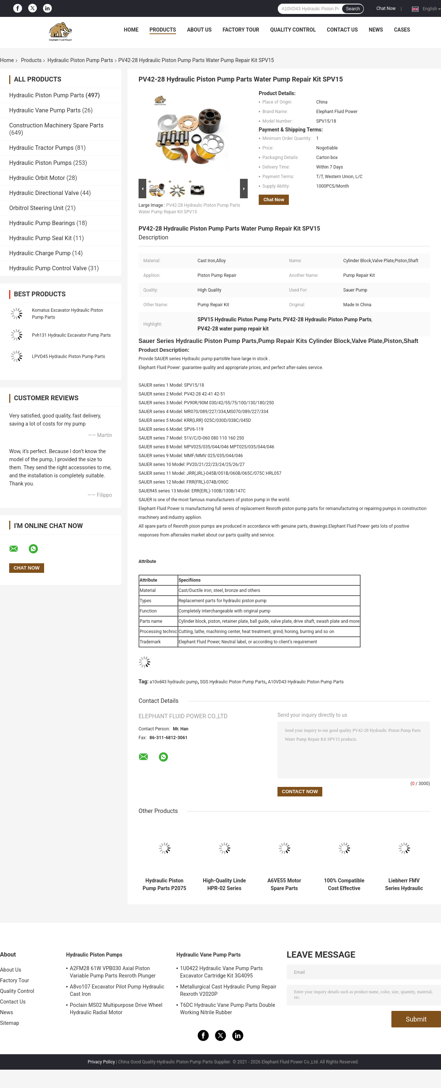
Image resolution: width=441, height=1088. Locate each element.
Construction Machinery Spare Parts (56, 125)
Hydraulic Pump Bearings (42, 223)
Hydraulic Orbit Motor (37, 177)
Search (353, 8)
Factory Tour (241, 30)
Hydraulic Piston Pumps (40, 162)
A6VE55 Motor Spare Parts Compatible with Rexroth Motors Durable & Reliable (284, 885)
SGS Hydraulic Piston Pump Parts (232, 681)
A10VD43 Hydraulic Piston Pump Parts (306, 681)
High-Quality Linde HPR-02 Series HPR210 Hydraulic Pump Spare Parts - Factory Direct (224, 885)
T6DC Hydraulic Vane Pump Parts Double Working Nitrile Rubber (227, 1008)
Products (163, 30)
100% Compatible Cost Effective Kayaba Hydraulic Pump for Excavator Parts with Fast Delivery (344, 885)
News (376, 30)
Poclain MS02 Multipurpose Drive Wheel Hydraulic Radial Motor (116, 1008)
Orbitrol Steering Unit (36, 208)
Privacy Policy (101, 1061)
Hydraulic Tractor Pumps (41, 147)
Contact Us (342, 30)
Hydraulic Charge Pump (40, 253)
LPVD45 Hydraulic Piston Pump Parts (68, 356)
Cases (402, 30)
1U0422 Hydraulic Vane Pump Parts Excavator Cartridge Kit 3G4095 (221, 972)
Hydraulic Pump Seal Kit (40, 238)
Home (131, 30)
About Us (199, 30)
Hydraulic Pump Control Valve (48, 268)
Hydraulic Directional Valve (44, 192)
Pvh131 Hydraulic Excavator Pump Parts (71, 335)
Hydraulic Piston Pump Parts (80, 60)
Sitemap (9, 1023)
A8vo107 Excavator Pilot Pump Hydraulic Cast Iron (117, 990)
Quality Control (293, 30)
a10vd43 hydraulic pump (174, 681)
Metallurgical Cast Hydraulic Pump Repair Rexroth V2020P (228, 990)
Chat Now (385, 8)
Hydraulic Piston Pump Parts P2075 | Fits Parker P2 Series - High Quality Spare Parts (164, 885)
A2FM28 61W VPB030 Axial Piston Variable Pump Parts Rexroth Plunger (113, 972)
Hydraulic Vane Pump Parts (44, 110)
